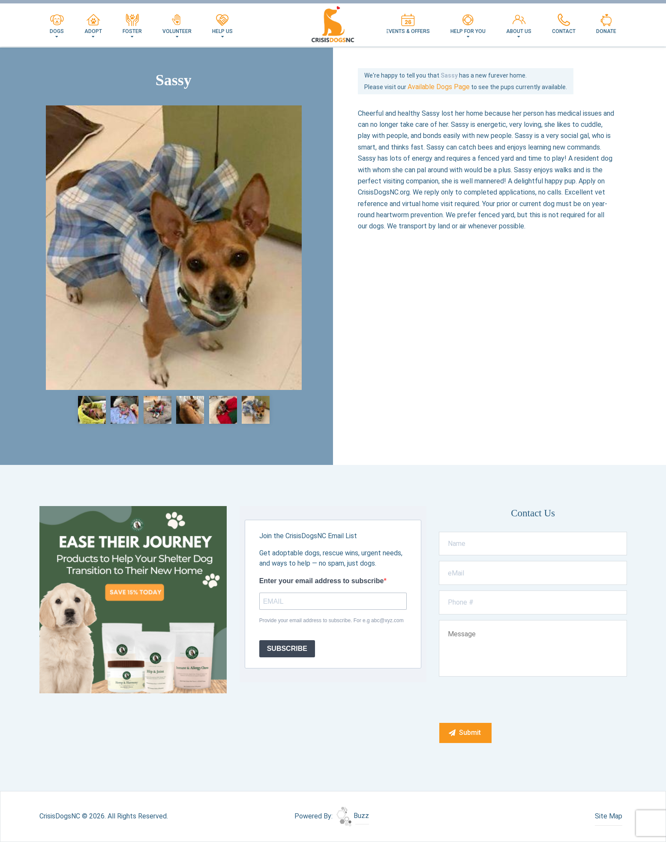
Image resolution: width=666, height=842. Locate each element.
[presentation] (504, 699)
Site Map (608, 816)
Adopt (93, 24)
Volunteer (177, 24)
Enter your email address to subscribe (321, 580)
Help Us (222, 24)
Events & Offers (408, 24)
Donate (606, 24)
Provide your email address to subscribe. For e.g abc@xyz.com (331, 620)
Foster (132, 24)
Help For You (468, 24)
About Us (518, 24)
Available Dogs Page (439, 87)
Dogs (57, 24)
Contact (564, 24)
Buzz (352, 816)
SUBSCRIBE (287, 648)
